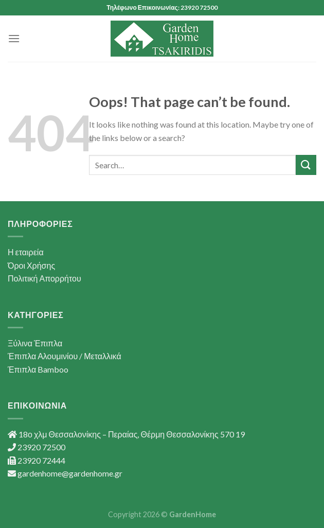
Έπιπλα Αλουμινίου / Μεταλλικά (64, 356)
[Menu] (14, 38)
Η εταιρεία (26, 252)
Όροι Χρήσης (31, 265)
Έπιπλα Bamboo (38, 369)
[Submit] (306, 165)
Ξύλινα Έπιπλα (35, 343)
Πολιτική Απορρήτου (44, 278)
